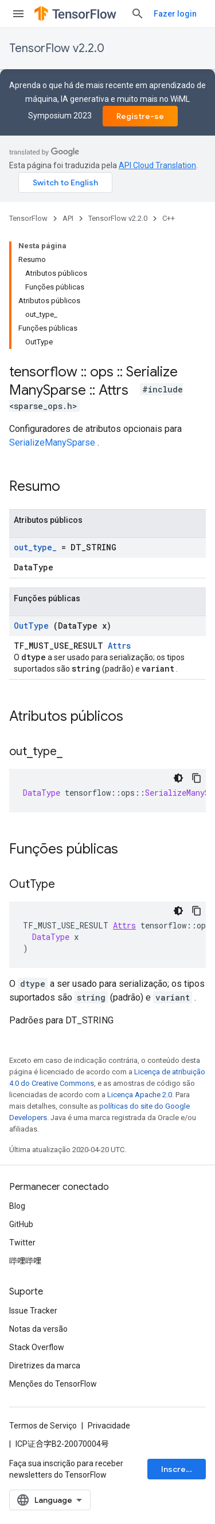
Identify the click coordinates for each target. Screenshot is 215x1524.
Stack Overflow (36, 1347)
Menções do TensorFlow (53, 1383)
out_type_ (35, 547)
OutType (31, 625)
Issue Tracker (33, 1310)
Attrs (119, 645)
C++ (168, 218)
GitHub (21, 1224)
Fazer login (175, 13)
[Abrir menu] (18, 13)
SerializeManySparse (52, 442)
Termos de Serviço (43, 1425)
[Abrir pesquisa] (137, 14)
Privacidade (109, 1425)
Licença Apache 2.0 (139, 1094)
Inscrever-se (183, 1469)
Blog (17, 1206)
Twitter (22, 1242)
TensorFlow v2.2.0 (56, 48)
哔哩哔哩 (25, 1260)
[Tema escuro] (178, 778)
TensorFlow (28, 218)
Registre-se (140, 116)
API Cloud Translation (157, 165)
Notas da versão (38, 1329)
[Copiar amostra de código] (196, 778)
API (67, 218)
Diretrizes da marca (44, 1365)
